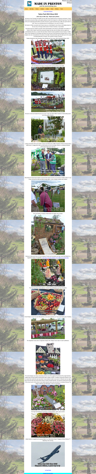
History (37, 8)
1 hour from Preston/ (48, 11)
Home (26, 8)
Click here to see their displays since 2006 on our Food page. (55, 257)
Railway (57, 8)
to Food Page (48, 470)
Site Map (32, 8)
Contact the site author (48, 473)
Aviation (42, 8)
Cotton (47, 8)
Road (52, 8)
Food (61, 8)
